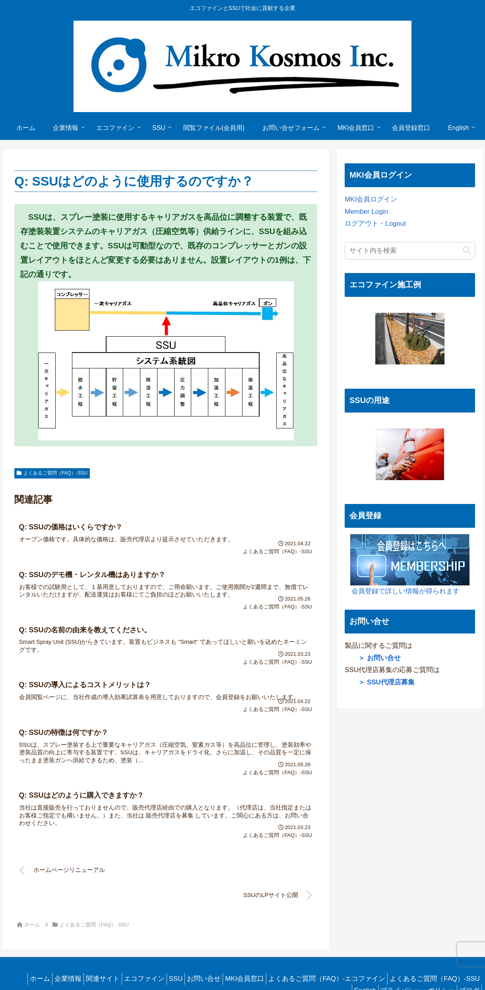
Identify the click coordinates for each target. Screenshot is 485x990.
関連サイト (175, 950)
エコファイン (220, 950)
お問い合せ (288, 950)
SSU (256, 950)
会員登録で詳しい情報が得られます (407, 564)
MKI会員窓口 (333, 950)
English (355, 962)
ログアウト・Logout (375, 223)
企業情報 (136, 950)
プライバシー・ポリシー (411, 962)
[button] (467, 250)
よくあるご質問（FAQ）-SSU (52, 473)
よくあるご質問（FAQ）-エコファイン (419, 950)
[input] (410, 251)
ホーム (104, 950)
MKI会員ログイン (371, 199)
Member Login (366, 211)
